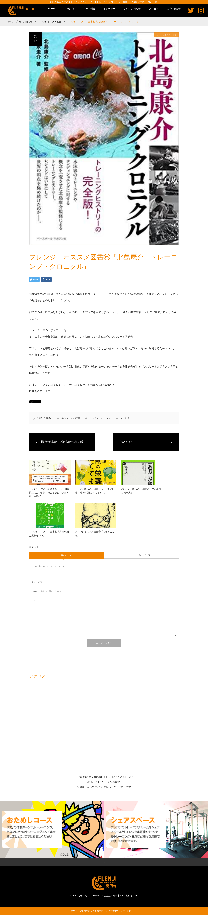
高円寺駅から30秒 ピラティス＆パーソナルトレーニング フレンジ (109, 911)
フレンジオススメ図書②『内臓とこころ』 (94, 533)
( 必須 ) (37, 582)
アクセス (153, 8)
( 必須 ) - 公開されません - (46, 591)
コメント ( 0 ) (66, 555)
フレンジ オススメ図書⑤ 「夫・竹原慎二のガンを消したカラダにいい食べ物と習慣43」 (49, 492)
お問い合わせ (174, 8)
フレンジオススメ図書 (166, 35)
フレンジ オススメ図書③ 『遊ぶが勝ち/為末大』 (141, 490)
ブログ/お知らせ (132, 8)
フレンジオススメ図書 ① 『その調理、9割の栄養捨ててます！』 (94, 490)
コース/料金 (89, 8)
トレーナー (109, 8)
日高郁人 (48, 418)
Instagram (201, 10)
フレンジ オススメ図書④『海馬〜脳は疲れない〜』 (49, 533)
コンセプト (69, 8)
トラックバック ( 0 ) (141, 555)
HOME (51, 8)
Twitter (191, 10)
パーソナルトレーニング (99, 418)
